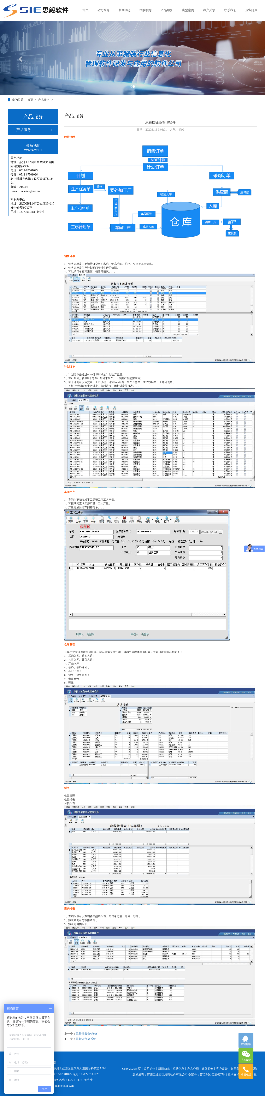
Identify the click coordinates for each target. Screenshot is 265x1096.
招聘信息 (146, 10)
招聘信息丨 (180, 1068)
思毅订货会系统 (86, 1039)
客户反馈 (209, 10)
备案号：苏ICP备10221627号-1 (207, 1074)
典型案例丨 (209, 1068)
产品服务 (167, 10)
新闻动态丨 (165, 1068)
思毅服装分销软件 (87, 1033)
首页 (85, 10)
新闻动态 (124, 10)
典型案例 (188, 10)
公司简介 (103, 10)
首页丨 (139, 1068)
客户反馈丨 (223, 1068)
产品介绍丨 (194, 1068)
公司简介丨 (151, 1068)
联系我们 (230, 10)
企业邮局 (251, 10)
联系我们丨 (238, 1068)
